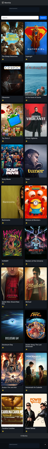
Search (43, 18)
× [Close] (45, 444)
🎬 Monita (6, 2)
